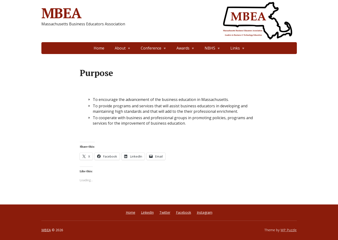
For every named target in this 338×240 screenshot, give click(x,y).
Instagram (204, 212)
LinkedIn (147, 212)
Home (99, 48)
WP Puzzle (289, 230)
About (120, 48)
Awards (182, 48)
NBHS (210, 48)
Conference (151, 48)
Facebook (183, 212)
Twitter (164, 212)
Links (235, 48)
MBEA (61, 13)
